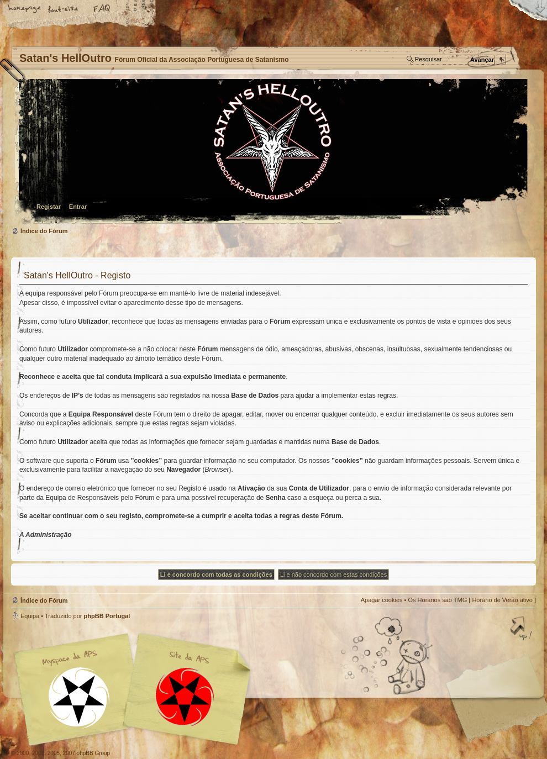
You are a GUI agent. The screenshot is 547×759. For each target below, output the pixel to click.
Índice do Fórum (272, 152)
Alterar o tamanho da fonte (63, 9)
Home (25, 9)
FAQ (102, 9)
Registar (48, 206)
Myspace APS (135, 689)
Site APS (185, 697)
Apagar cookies (382, 600)
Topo (522, 629)
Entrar (78, 206)
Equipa (29, 616)
